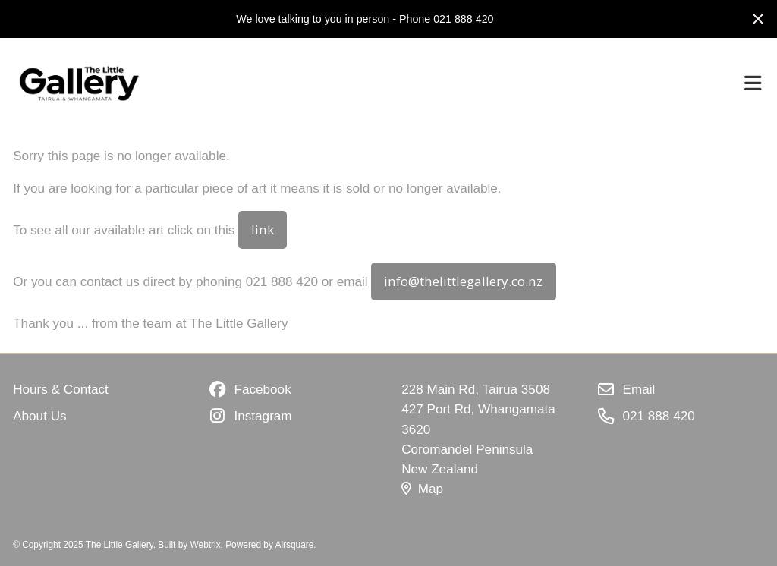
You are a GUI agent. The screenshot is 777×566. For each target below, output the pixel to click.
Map (422, 488)
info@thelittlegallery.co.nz (463, 281)
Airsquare (294, 544)
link (262, 229)
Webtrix (205, 544)
